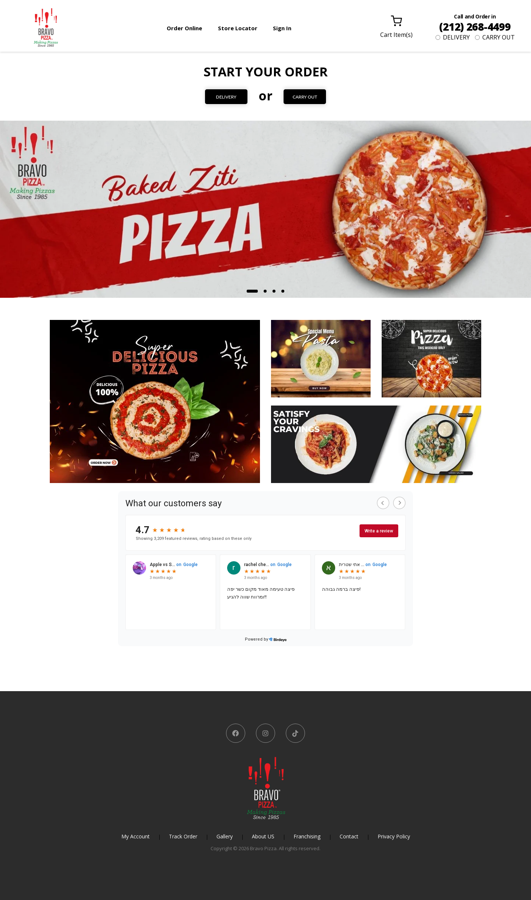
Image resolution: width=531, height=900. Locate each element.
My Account (135, 836)
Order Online (184, 28)
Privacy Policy (394, 836)
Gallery (224, 836)
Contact (349, 836)
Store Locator (237, 28)
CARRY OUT (495, 37)
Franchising (307, 836)
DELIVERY (452, 37)
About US (263, 836)
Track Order (183, 836)
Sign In (282, 28)
